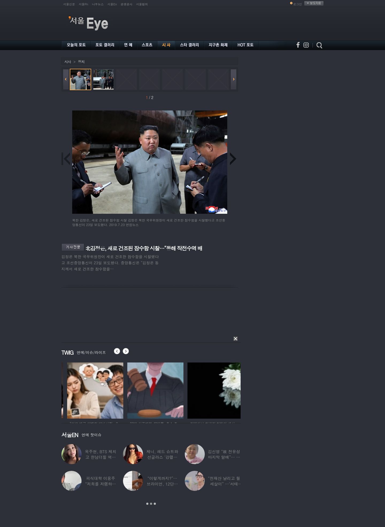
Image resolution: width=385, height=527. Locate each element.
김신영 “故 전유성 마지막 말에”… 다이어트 (224, 457)
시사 (67, 61)
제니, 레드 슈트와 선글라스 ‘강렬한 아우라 (162, 457)
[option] (72, 389)
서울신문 (69, 4)
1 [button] (147, 504)
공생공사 (126, 4)
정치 (81, 61)
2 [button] (151, 504)
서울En (112, 4)
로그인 (297, 4)
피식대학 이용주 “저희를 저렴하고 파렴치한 (100, 483)
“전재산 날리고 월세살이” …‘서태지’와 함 (224, 483)
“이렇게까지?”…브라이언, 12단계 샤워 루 (162, 483)
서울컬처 (142, 4)
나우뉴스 (98, 4)
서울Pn (83, 4)
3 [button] (155, 504)
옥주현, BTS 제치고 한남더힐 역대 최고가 (100, 457)
